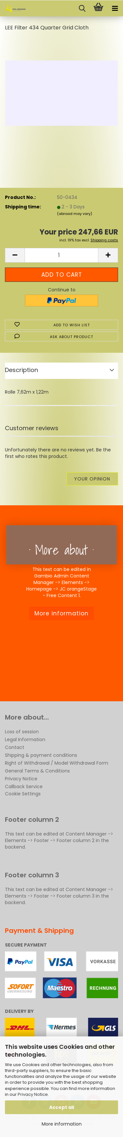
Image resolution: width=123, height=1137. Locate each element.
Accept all (61, 1107)
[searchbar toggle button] (82, 8)
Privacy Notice (33, 1094)
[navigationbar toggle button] (115, 8)
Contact (14, 747)
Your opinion (92, 479)
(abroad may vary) (74, 213)
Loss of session (22, 731)
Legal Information (25, 739)
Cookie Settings (23, 793)
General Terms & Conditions (37, 771)
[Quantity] (61, 255)
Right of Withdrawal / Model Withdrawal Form (56, 763)
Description (21, 370)
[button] (15, 255)
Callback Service (24, 786)
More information (62, 1124)
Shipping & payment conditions (41, 755)
